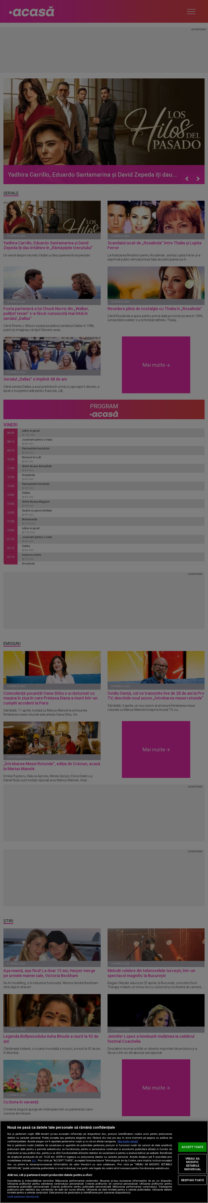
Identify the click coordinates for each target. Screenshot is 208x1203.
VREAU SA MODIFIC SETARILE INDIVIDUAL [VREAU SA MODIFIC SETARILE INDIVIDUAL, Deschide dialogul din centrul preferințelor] (192, 1164)
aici (34, 1160)
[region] (104, 1162)
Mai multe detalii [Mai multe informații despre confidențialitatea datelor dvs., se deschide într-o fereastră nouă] (128, 1141)
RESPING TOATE (192, 1180)
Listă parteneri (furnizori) (23, 1196)
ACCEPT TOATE (192, 1147)
